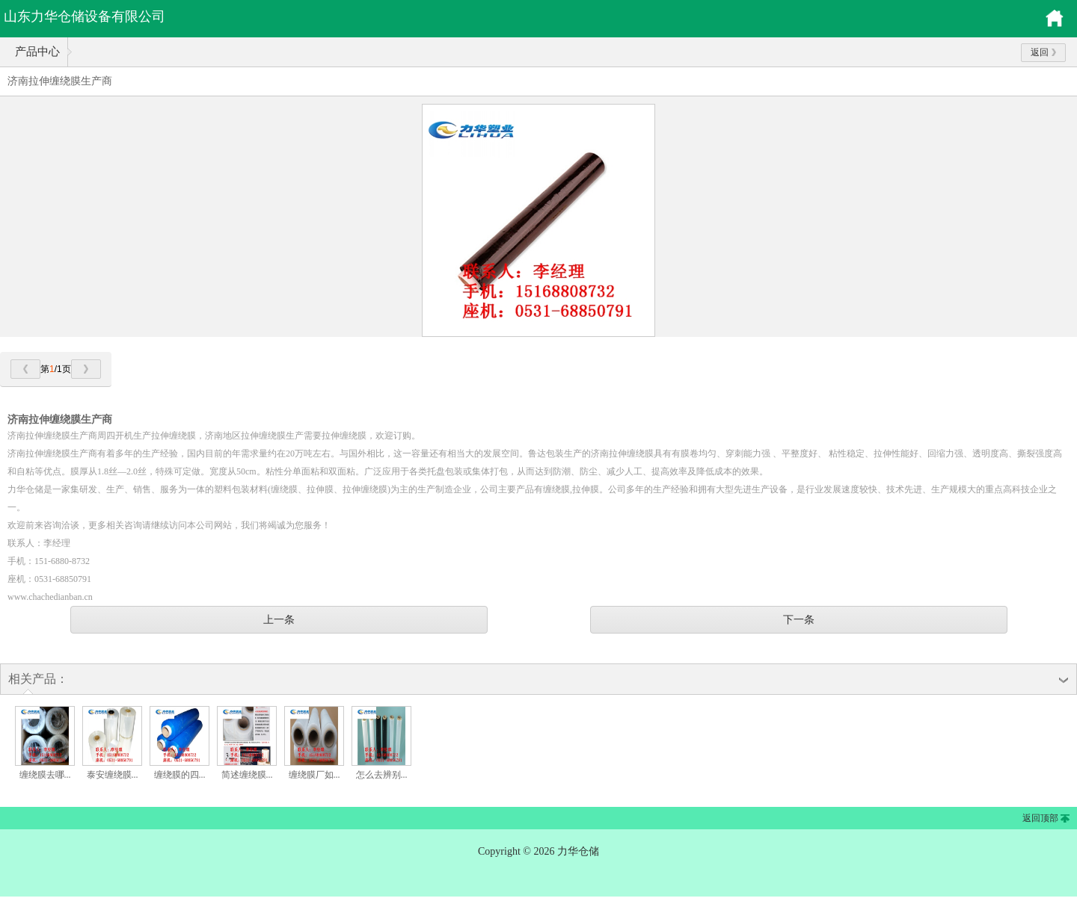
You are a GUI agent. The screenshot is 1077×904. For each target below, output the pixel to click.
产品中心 (37, 52)
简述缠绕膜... (247, 775)
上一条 (279, 619)
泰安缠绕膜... (112, 775)
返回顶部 (1040, 818)
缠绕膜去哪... (45, 775)
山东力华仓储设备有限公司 (84, 16)
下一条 (798, 619)
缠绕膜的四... (180, 775)
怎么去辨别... (382, 775)
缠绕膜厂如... (314, 775)
